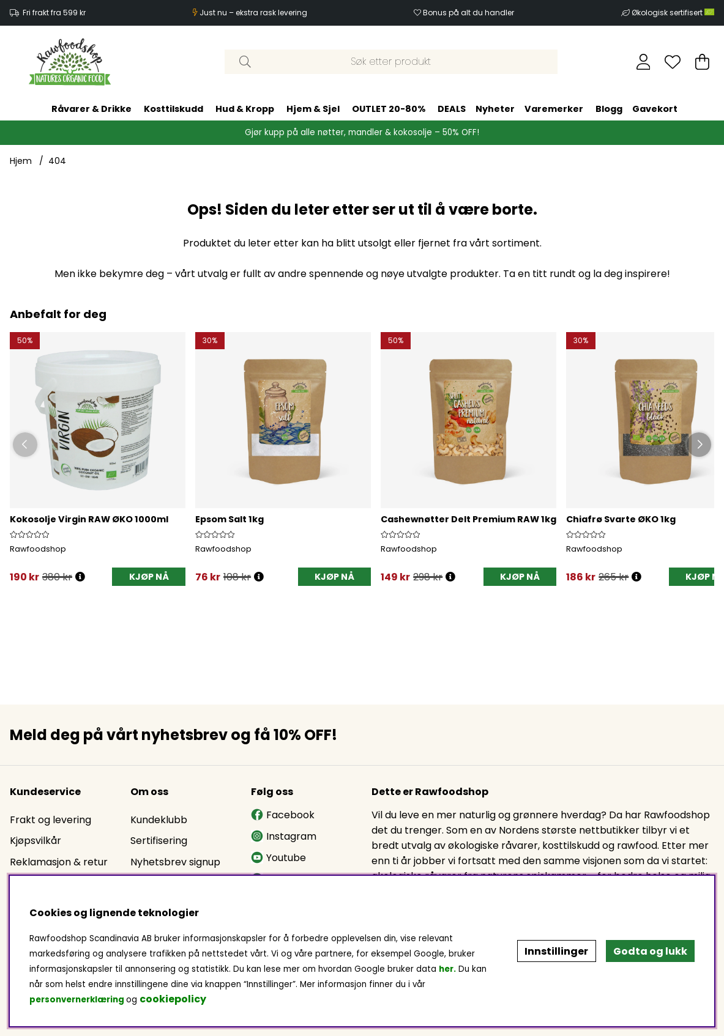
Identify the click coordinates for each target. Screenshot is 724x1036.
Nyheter (495, 109)
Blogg (608, 109)
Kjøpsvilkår (35, 841)
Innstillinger (556, 951)
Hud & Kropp (244, 109)
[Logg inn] (643, 62)
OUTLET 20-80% (388, 109)
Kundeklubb (158, 820)
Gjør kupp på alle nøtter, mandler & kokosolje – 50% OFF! (362, 132)
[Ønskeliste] (672, 62)
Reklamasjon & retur (59, 862)
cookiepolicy (173, 999)
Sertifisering (158, 841)
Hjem (21, 161)
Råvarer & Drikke (91, 109)
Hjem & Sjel (313, 109)
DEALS (452, 109)
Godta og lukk (650, 951)
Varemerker (553, 109)
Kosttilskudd (173, 109)
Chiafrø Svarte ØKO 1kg (621, 519)
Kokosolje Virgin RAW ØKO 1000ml (89, 519)
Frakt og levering (50, 820)
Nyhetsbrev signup (175, 862)
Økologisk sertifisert (673, 12)
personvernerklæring (76, 999)
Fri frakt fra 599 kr (54, 12)
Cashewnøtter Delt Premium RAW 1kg (468, 519)
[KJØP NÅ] (148, 577)
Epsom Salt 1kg (229, 519)
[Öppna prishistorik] (80, 577)
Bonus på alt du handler (468, 12)
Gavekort (654, 109)
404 (57, 161)
